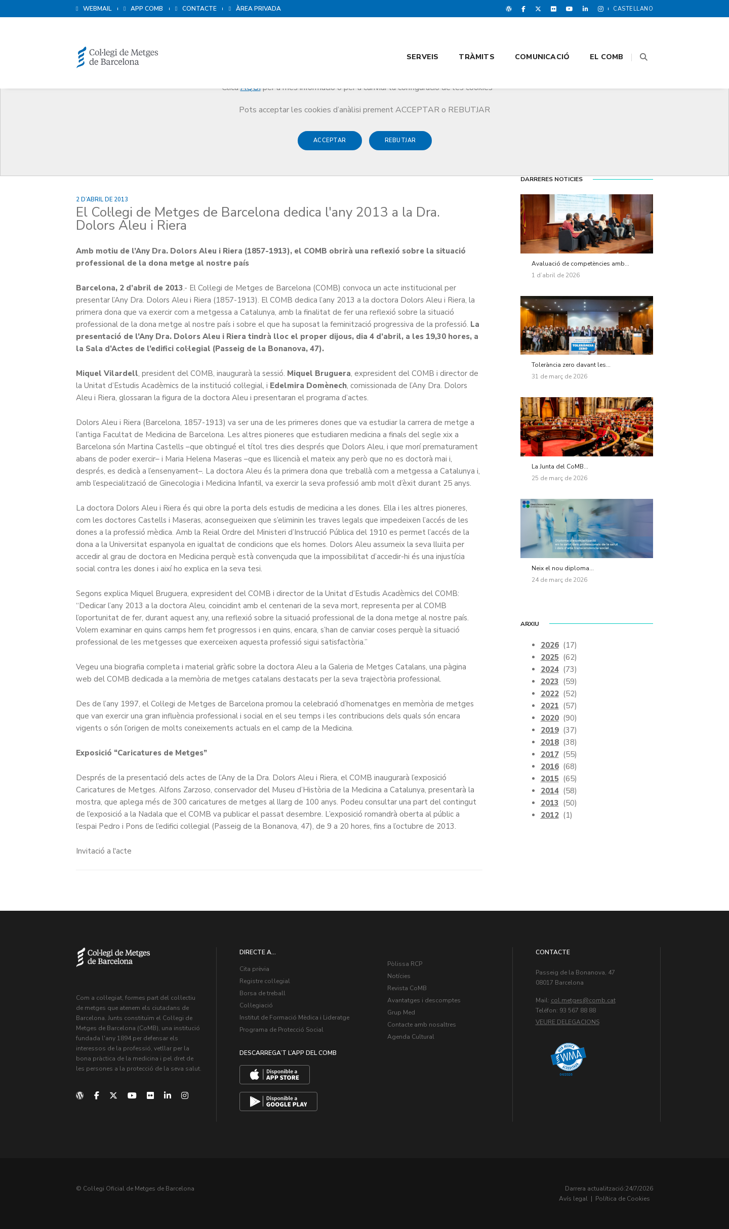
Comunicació (529, 36)
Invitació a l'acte (104, 851)
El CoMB (594, 36)
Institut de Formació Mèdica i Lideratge (294, 1017)
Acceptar (329, 145)
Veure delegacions (567, 1022)
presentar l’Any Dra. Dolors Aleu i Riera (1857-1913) (167, 300)
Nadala (151, 814)
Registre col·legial (264, 981)
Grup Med (401, 1012)
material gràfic (210, 667)
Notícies (399, 976)
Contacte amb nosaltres (421, 1025)
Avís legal (573, 1199)
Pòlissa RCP (404, 964)
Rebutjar (400, 145)
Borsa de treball (262, 993)
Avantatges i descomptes (424, 1000)
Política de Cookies (622, 1199)
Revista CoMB (407, 988)
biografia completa (147, 667)
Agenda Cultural (410, 1037)
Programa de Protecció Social (281, 1030)
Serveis (410, 36)
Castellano (633, 9)
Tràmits (464, 36)
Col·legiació (256, 1005)
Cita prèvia (254, 969)
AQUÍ (250, 87)
